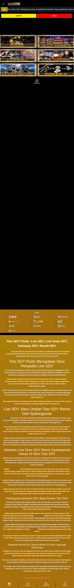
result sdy (33, 529)
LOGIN (54, 16)
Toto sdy (7, 351)
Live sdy (7, 418)
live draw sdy (15, 469)
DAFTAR (19, 16)
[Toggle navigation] (3, 4)
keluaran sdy (38, 515)
